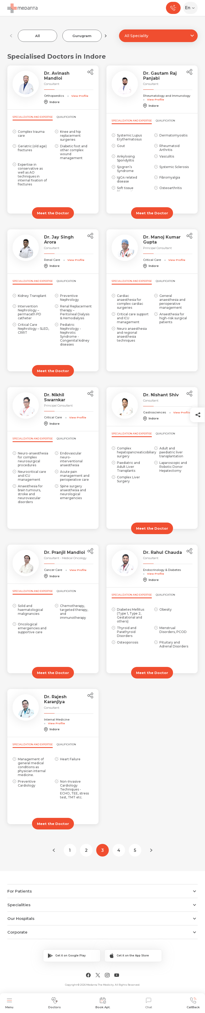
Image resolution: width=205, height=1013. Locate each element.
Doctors (54, 1003)
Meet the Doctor (53, 213)
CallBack (193, 1003)
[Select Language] (191, 7)
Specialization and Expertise (33, 116)
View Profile (79, 95)
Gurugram (81, 36)
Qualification (66, 116)
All (37, 36)
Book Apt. (102, 1003)
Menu (9, 1003)
